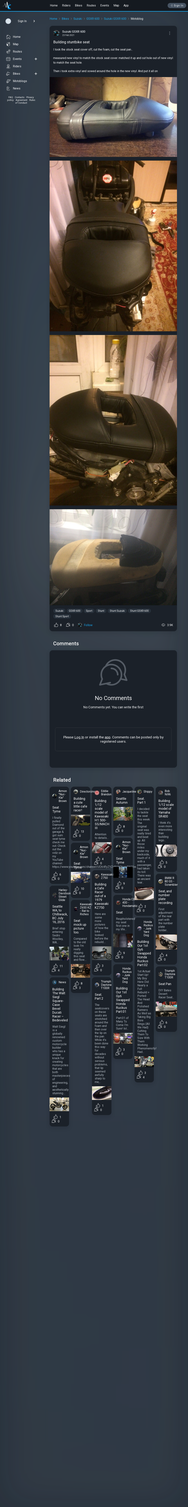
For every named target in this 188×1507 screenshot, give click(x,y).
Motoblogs (16, 81)
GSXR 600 (93, 18)
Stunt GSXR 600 (139, 610)
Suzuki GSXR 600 (115, 18)
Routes (91, 5)
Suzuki (77, 18)
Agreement (21, 100)
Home (54, 5)
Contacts (19, 97)
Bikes (78, 5)
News (13, 88)
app (108, 737)
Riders (66, 5)
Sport (89, 610)
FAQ (10, 97)
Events (104, 5)
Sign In (176, 5)
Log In (79, 737)
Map (116, 5)
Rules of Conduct (25, 101)
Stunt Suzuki (117, 610)
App (126, 5)
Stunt (101, 610)
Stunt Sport (62, 616)
